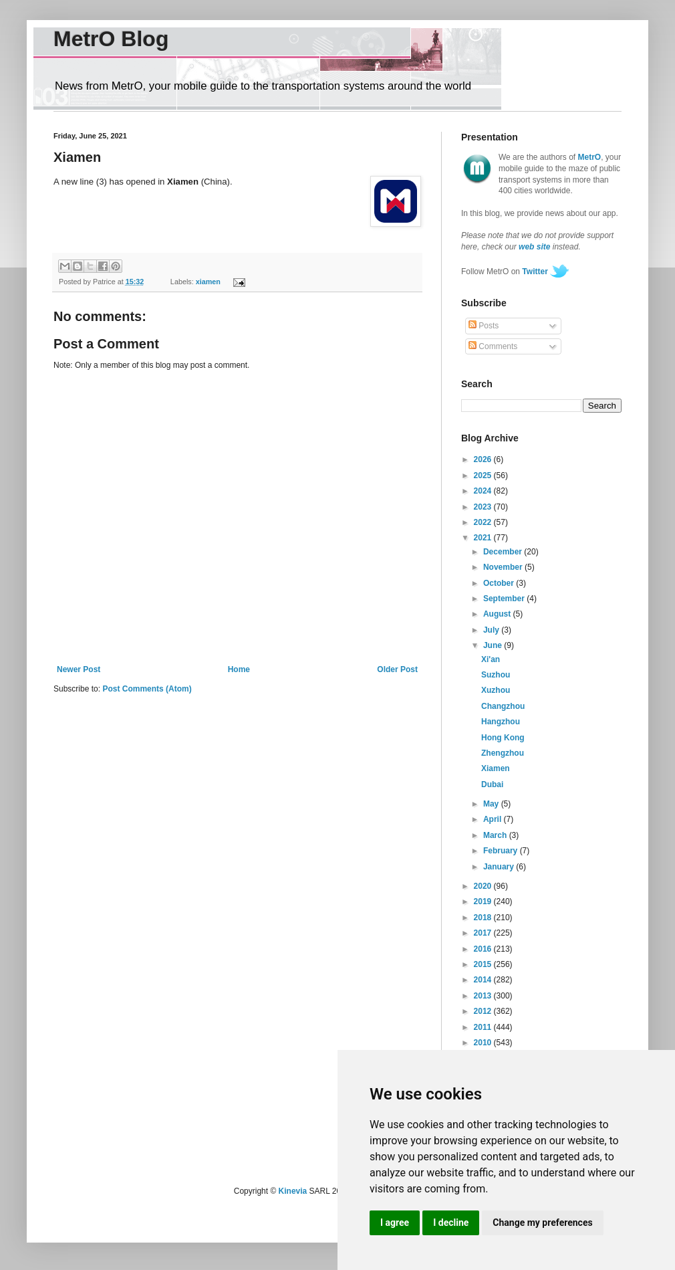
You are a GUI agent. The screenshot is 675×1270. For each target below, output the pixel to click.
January (499, 866)
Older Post (397, 669)
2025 (484, 475)
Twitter (534, 271)
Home (239, 669)
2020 (484, 886)
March (496, 835)
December (503, 551)
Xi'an (490, 659)
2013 (484, 995)
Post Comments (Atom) (146, 689)
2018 (484, 917)
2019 (484, 901)
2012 (484, 1011)
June (493, 645)
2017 (484, 933)
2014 (484, 979)
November (504, 567)
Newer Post (78, 669)
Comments (492, 346)
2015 (484, 964)
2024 (484, 491)
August (498, 614)
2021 (484, 537)
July (492, 630)
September (505, 598)
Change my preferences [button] (542, 1222)
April (493, 819)
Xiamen (495, 768)
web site (534, 246)
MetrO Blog (110, 39)
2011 (484, 1027)
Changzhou (503, 706)
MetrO (589, 157)
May (492, 804)
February (501, 850)
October (499, 583)
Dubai (492, 784)
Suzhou (495, 674)
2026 (484, 459)
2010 (484, 1042)
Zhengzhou (502, 753)
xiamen (208, 282)
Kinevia (293, 1191)
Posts (483, 325)
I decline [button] (450, 1222)
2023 (484, 507)
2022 (484, 522)
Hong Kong (503, 737)
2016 (484, 949)
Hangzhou (500, 721)
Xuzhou (495, 690)
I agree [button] (394, 1222)
